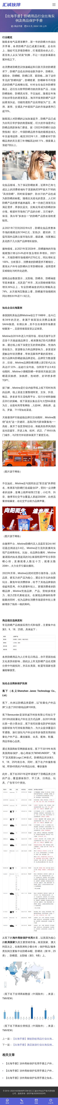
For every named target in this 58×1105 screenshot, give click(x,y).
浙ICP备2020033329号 (36, 1093)
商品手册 (18, 26)
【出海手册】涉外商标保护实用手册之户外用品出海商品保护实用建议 (30, 1063)
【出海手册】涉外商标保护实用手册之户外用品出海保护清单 (30, 1070)
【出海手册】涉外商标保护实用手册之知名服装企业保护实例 (30, 1078)
